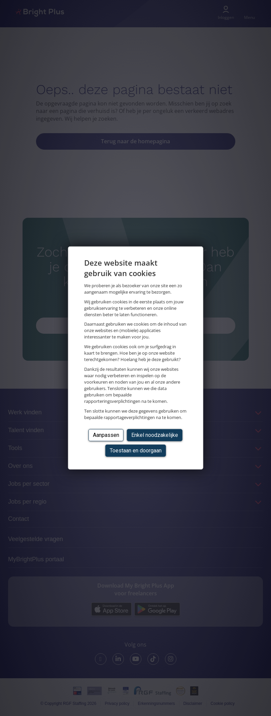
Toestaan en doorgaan (136, 450)
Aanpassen (106, 434)
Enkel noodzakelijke (154, 434)
